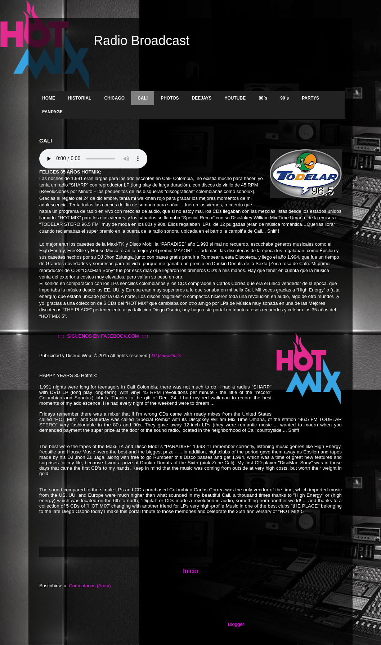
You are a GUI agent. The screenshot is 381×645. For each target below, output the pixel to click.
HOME (48, 98)
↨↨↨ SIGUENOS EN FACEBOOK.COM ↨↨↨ (93, 336)
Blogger (236, 624)
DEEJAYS (202, 98)
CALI (143, 98)
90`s (284, 98)
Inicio (190, 571)
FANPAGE (52, 111)
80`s (263, 98)
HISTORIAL (79, 98)
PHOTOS (170, 98)
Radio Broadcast (141, 40)
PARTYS (310, 98)
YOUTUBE (235, 98)
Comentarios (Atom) (90, 585)
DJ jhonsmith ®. (167, 355)
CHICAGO (114, 98)
